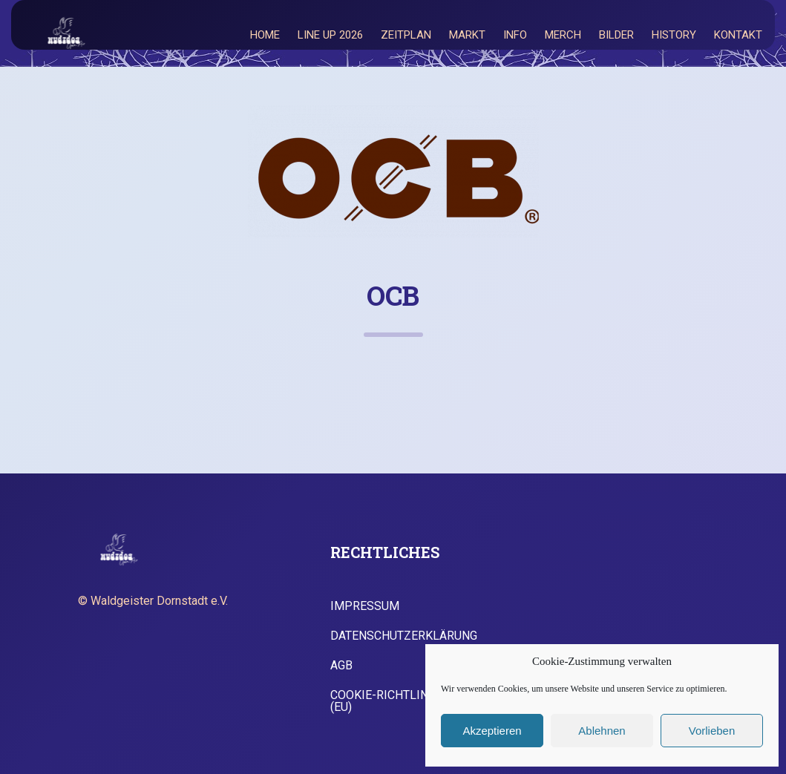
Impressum (364, 606)
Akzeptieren (491, 730)
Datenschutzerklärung (403, 636)
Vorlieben (712, 730)
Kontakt (738, 35)
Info (515, 35)
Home (265, 35)
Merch (563, 35)
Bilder (616, 35)
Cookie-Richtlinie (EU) (384, 701)
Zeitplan (406, 35)
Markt (467, 35)
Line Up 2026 (330, 35)
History (674, 35)
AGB (341, 666)
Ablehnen (601, 730)
